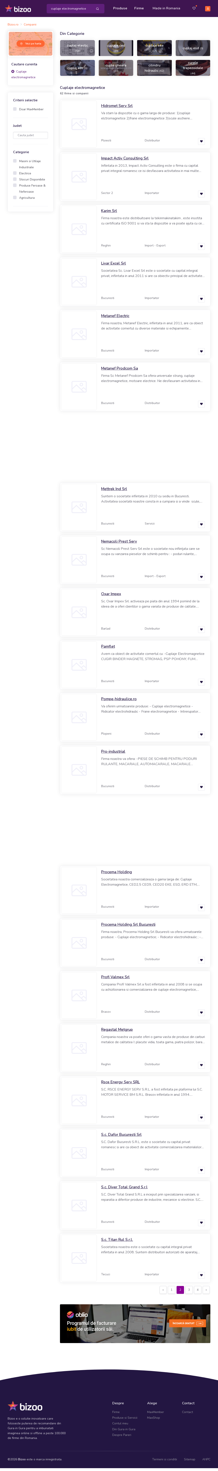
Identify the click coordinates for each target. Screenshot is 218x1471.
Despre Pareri (121, 1438)
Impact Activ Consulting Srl (125, 161)
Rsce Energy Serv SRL (120, 1084)
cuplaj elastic (77, 50)
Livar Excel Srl (113, 266)
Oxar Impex (111, 596)
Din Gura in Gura (123, 1432)
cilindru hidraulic (154, 71)
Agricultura (27, 200)
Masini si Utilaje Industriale (30, 167)
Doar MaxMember (31, 112)
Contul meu (120, 1426)
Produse (121, 7)
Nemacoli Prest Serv (119, 544)
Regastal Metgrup (117, 1032)
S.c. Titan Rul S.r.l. (117, 1242)
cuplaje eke (154, 50)
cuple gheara (116, 70)
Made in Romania (161, 10)
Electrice (25, 176)
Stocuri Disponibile (32, 182)
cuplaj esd (193, 50)
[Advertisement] (30, 286)
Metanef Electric (115, 318)
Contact (187, 1415)
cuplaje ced (116, 50)
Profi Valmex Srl (115, 979)
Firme (140, 7)
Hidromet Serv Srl (117, 108)
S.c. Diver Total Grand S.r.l (124, 1189)
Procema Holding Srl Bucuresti (128, 927)
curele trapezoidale (193, 70)
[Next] (206, 1293)
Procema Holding (116, 874)
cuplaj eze (77, 70)
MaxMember (155, 1415)
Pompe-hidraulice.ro (119, 701)
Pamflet (108, 649)
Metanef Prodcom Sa (119, 371)
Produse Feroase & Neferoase (32, 191)
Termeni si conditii (164, 1462)
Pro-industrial (113, 754)
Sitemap (189, 1462)
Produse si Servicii (124, 1420)
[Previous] (163, 1293)
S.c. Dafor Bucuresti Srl (121, 1137)
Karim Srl (109, 213)
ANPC (206, 1462)
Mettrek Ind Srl (114, 491)
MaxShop (153, 1420)
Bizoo (22, 1462)
